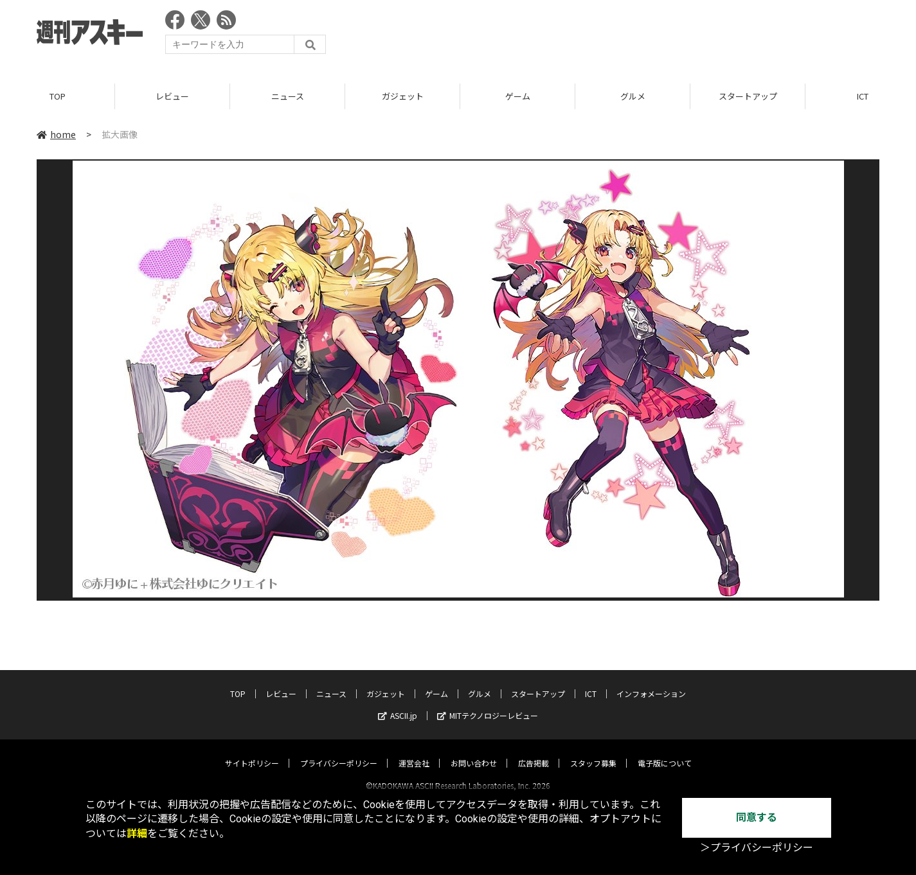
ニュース (287, 96)
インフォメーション (651, 681)
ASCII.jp (397, 703)
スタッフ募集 (593, 751)
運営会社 (414, 751)
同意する (756, 817)
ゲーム (517, 96)
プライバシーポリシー (338, 751)
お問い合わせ (474, 751)
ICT (591, 681)
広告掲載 (533, 751)
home (56, 134)
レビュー (172, 96)
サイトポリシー (252, 751)
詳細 (137, 833)
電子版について (665, 751)
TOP (57, 96)
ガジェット (403, 96)
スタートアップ (748, 96)
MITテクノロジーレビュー (487, 703)
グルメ (632, 96)
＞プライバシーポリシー (756, 848)
